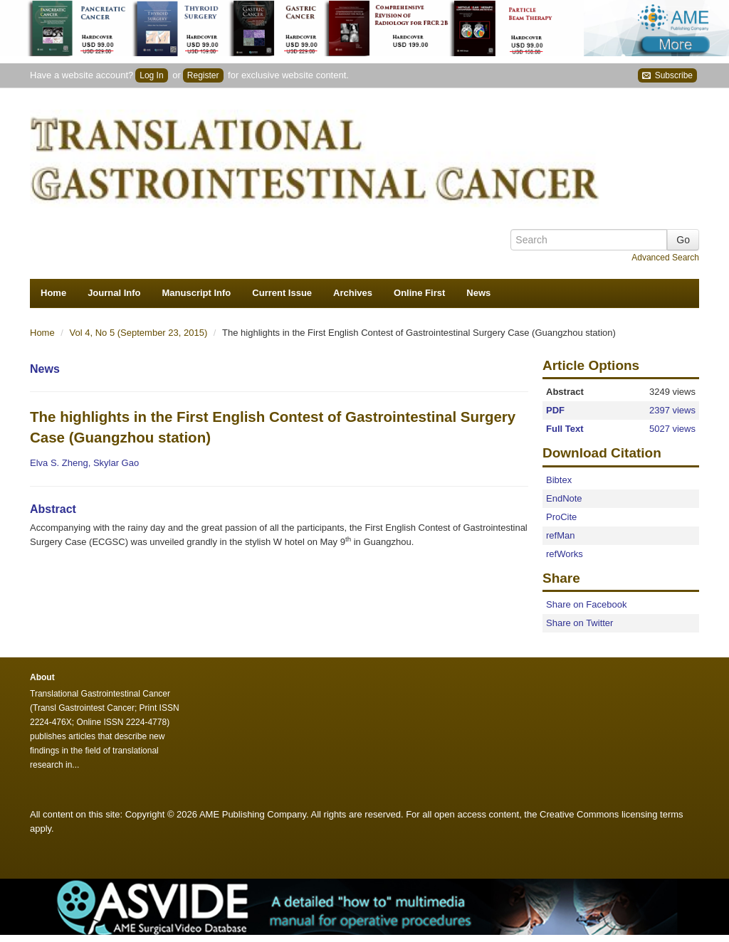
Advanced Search (665, 258)
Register (203, 75)
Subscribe (667, 75)
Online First (419, 292)
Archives (352, 292)
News (478, 292)
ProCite (561, 517)
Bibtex (559, 480)
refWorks (564, 554)
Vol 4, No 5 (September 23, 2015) (140, 332)
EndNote (564, 498)
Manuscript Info (196, 292)
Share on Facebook (586, 604)
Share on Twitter (579, 623)
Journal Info (114, 292)
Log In (151, 75)
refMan (560, 535)
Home (53, 292)
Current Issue (282, 292)
